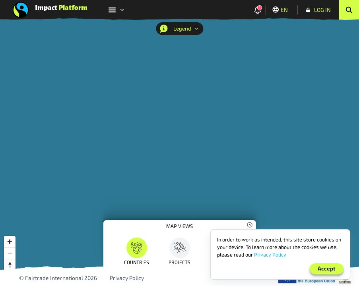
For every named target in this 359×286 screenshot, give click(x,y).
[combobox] (286, 107)
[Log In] (318, 10)
